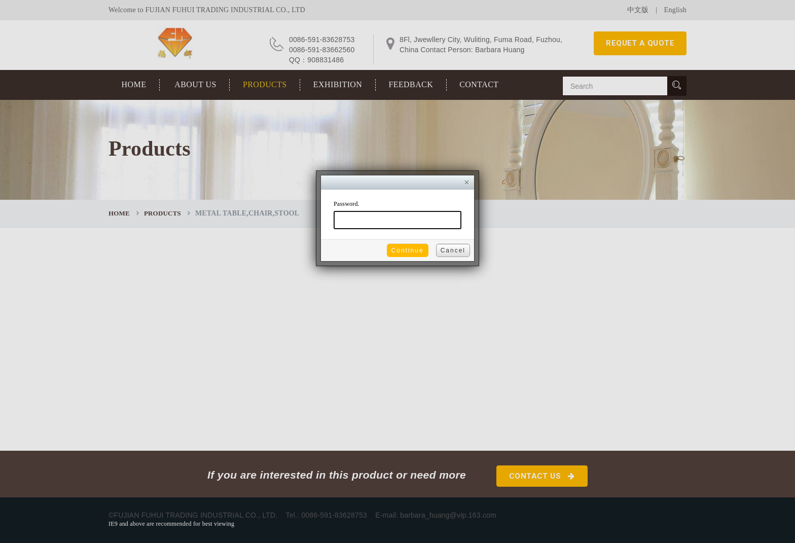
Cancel (453, 250)
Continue (407, 250)
